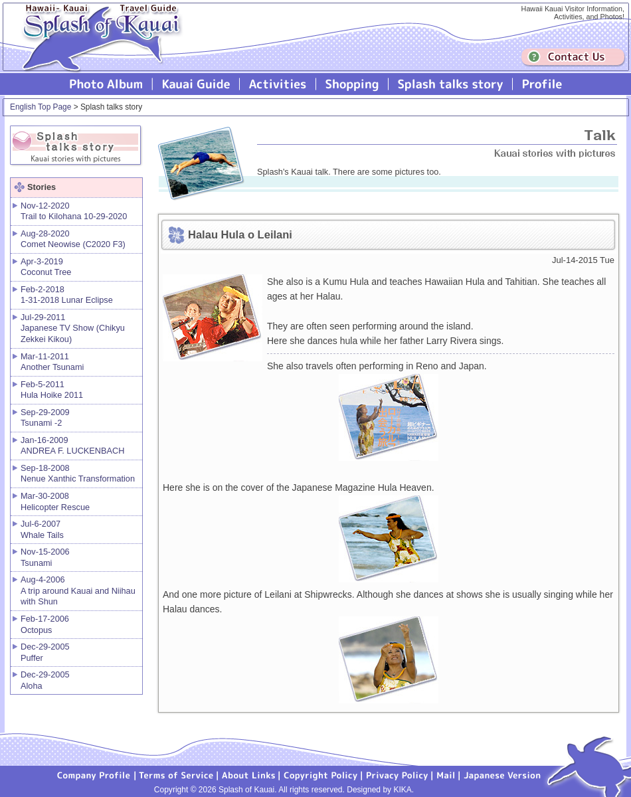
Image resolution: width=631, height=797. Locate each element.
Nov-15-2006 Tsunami (45, 557)
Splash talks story (451, 84)
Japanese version (502, 774)
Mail (446, 774)
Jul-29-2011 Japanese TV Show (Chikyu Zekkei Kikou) (73, 328)
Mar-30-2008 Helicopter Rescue (55, 501)
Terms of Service (176, 774)
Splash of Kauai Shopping (352, 84)
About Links (249, 774)
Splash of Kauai (96, 47)
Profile (541, 84)
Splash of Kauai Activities (278, 84)
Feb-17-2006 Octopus (45, 624)
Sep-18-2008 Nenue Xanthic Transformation (78, 473)
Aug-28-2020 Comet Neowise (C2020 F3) (73, 239)
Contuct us (573, 57)
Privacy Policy (397, 774)
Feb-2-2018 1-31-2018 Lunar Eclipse (67, 295)
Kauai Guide (196, 84)
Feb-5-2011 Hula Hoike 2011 (52, 389)
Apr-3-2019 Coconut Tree (46, 267)
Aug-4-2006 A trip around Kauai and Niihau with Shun (78, 590)
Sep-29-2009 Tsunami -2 (45, 417)
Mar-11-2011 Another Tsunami (52, 362)
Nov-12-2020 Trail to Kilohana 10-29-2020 (74, 211)
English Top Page (40, 107)
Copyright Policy (321, 774)
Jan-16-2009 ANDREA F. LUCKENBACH (72, 445)
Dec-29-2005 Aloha (45, 680)
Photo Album (106, 84)
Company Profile (94, 774)
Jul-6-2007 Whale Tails (42, 529)
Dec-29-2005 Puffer (45, 652)
